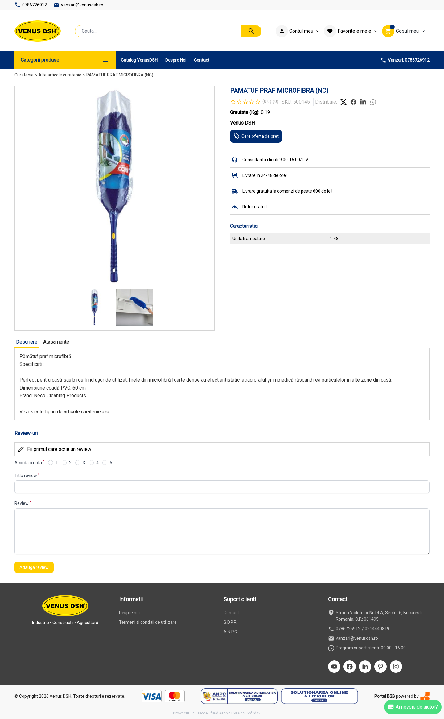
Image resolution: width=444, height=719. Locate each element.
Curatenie (24, 74)
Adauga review (34, 567)
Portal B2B (384, 696)
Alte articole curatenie (60, 74)
